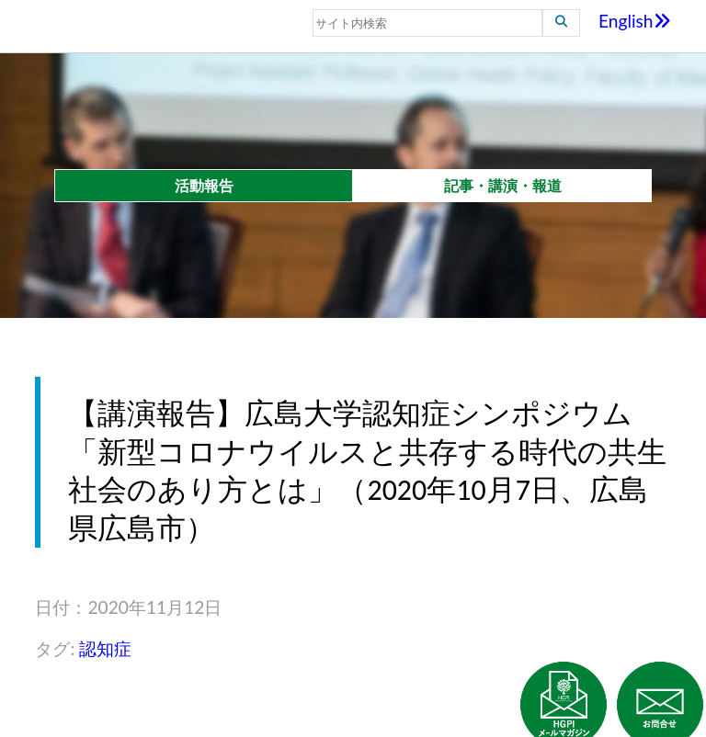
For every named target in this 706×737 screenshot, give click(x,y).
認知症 (105, 648)
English (634, 20)
